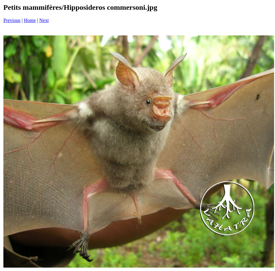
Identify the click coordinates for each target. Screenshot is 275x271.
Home (30, 20)
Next (44, 20)
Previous (11, 20)
